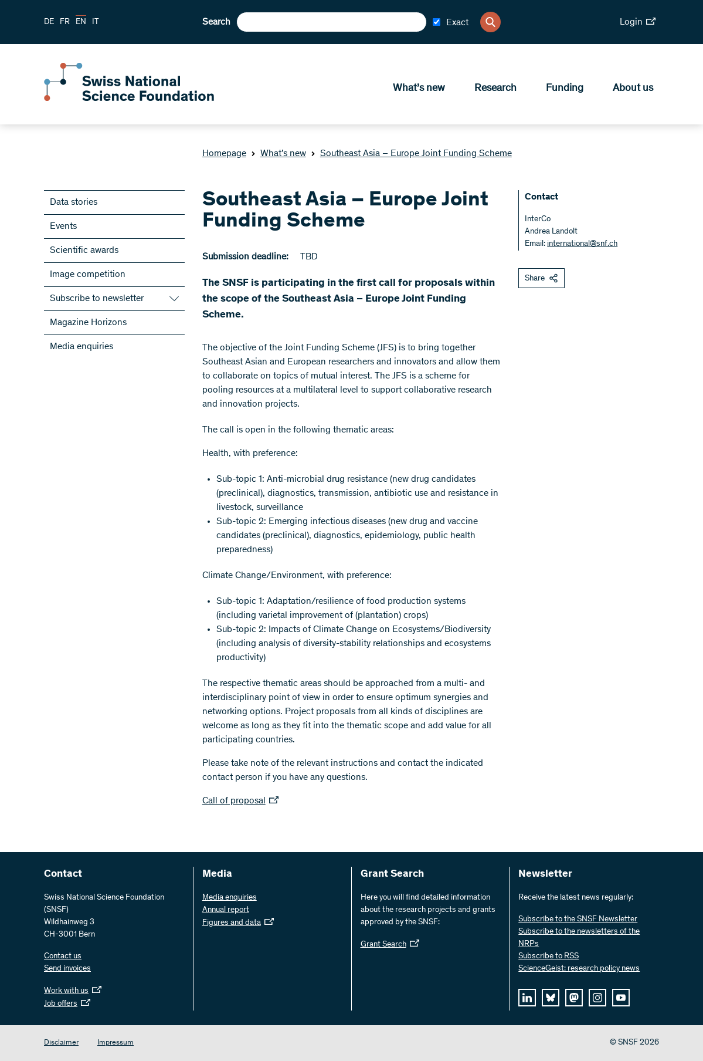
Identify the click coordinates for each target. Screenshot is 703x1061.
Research (495, 88)
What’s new (419, 88)
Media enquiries (81, 347)
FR (65, 22)
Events (63, 226)
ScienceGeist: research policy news (579, 969)
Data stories (73, 202)
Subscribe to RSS (548, 956)
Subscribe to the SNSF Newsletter (577, 919)
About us (633, 88)
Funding (564, 88)
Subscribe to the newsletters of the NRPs (579, 938)
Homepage (224, 153)
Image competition (87, 274)
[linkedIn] (527, 997)
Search (216, 22)
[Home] (129, 98)
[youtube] (621, 997)
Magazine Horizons (88, 322)
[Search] (490, 22)
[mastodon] (574, 997)
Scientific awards (84, 250)
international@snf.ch (582, 244)
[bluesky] (550, 997)
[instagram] (597, 997)
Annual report (225, 910)
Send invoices (67, 969)
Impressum (115, 1043)
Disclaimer (61, 1043)
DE (49, 22)
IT (95, 22)
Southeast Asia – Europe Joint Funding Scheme (411, 153)
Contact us (62, 956)
